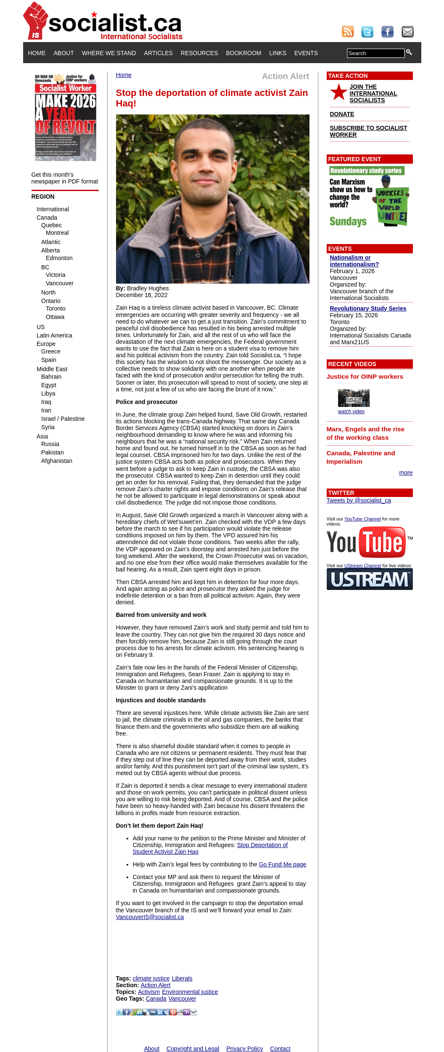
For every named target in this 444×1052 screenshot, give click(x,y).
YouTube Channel (362, 518)
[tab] (370, 376)
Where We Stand (109, 53)
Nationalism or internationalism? (354, 261)
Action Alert (156, 985)
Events (306, 53)
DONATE (342, 114)
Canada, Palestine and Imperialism (361, 457)
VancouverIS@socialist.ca (150, 917)
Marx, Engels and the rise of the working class (366, 433)
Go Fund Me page (283, 864)
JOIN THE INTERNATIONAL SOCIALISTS (373, 93)
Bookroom (244, 53)
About (64, 53)
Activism (149, 991)
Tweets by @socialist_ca (359, 500)
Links (278, 53)
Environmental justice (190, 991)
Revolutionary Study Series (368, 308)
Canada (156, 998)
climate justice (151, 978)
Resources (199, 53)
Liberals (182, 978)
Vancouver (182, 998)
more (406, 472)
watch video (351, 411)
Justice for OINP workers (365, 376)
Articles (158, 53)
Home (37, 53)
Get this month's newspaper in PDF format (65, 178)
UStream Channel (362, 565)
